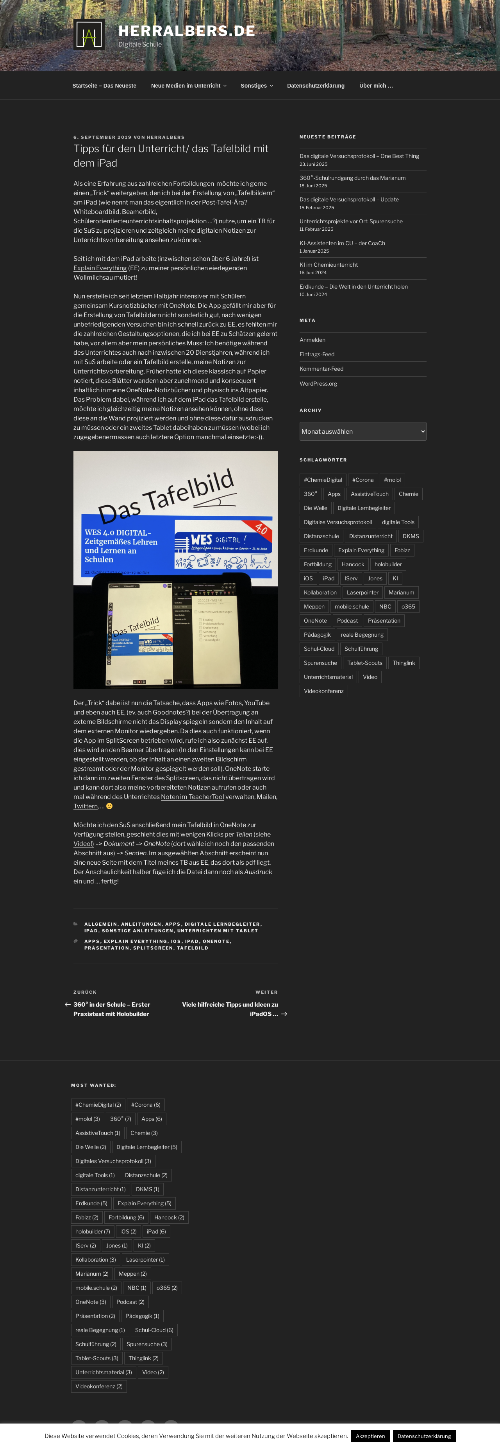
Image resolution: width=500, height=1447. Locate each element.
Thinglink (404, 662)
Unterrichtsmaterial (328, 676)
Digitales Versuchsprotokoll (338, 522)
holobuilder (388, 564)
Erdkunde (316, 550)
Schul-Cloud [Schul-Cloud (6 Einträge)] (154, 1330)
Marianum (401, 592)
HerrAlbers (166, 137)
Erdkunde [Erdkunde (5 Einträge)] (91, 1203)
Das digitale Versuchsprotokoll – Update (349, 199)
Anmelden (312, 339)
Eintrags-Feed (317, 354)
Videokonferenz (324, 691)
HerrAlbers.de (187, 30)
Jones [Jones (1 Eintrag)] (117, 1245)
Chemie (408, 493)
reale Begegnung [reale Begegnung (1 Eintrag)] (100, 1330)
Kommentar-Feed (321, 368)
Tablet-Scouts (364, 662)
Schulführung (361, 648)
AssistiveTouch (370, 493)
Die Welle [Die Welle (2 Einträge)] (90, 1147)
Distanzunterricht (371, 536)
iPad (91, 931)
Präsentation (107, 948)
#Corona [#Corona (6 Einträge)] (146, 1104)
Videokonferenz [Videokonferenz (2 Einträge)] (99, 1386)
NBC (385, 606)
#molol (392, 479)
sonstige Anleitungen (138, 931)
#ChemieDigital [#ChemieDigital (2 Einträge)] (98, 1104)
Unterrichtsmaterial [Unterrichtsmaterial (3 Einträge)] (103, 1372)
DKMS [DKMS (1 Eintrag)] (147, 1189)
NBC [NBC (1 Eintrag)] (136, 1287)
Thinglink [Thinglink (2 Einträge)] (144, 1358)
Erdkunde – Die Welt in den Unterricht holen (354, 286)
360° (311, 493)
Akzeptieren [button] (370, 1436)
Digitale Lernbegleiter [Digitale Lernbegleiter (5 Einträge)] (146, 1147)
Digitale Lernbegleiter (223, 924)
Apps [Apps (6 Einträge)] (151, 1118)
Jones (375, 578)
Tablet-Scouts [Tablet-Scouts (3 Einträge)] (96, 1358)
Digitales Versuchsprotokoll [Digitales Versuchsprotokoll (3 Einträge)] (113, 1161)
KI (395, 578)
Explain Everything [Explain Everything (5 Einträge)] (144, 1203)
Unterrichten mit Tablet (218, 931)
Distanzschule (321, 536)
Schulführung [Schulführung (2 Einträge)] (95, 1344)
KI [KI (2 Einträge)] (144, 1245)
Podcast (347, 620)
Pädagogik (317, 634)
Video (370, 676)
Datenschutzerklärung (316, 86)
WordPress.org (318, 383)
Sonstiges (257, 86)
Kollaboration (320, 592)
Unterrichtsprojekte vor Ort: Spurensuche (351, 221)
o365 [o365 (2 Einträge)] (167, 1287)
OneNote (216, 941)
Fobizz (402, 550)
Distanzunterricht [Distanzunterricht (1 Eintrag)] (100, 1189)
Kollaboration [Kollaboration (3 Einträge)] (95, 1259)
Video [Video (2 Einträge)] (153, 1372)
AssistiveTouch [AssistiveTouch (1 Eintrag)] (97, 1132)
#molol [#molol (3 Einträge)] (87, 1118)
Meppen (314, 606)
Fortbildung (318, 564)
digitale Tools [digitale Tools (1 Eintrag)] (95, 1175)
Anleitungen (141, 924)
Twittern (85, 806)
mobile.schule (352, 606)
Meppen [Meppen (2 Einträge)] (133, 1273)
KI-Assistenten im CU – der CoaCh (342, 243)
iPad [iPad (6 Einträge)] (156, 1231)
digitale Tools (398, 522)
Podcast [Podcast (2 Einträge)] (130, 1301)
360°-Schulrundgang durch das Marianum (353, 177)
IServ (351, 578)
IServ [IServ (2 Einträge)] (85, 1245)
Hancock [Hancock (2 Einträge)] (169, 1217)
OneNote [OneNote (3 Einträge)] (90, 1301)
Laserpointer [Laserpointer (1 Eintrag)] (145, 1259)
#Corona (363, 479)
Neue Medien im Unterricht (189, 86)
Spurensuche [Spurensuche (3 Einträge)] (147, 1344)
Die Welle (315, 507)
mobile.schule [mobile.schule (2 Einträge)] (96, 1287)
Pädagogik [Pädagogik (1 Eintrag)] (142, 1315)
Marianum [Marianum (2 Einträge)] (92, 1273)
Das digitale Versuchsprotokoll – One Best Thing (359, 156)
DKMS (411, 536)
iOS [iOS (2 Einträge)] (128, 1231)
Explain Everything (100, 268)
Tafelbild (193, 948)
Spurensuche (320, 662)
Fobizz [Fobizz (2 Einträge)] (86, 1217)
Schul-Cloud (319, 648)
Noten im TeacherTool (192, 797)
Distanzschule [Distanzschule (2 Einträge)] (146, 1175)
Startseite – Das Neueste (104, 86)
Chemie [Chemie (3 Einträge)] (144, 1132)
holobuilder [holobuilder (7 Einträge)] (92, 1231)
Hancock (353, 564)
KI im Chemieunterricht (329, 264)
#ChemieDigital (323, 479)
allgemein (101, 924)
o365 (408, 606)
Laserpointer (363, 592)
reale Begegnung (362, 634)
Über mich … (376, 86)
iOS (176, 941)
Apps (173, 924)
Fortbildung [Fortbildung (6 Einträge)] (126, 1217)
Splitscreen (153, 948)
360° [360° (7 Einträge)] (120, 1118)
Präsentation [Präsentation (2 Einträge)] (95, 1315)
